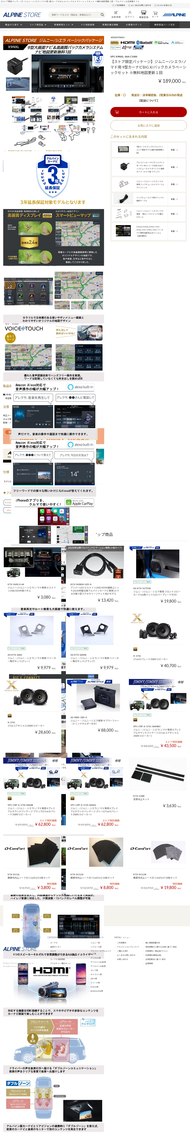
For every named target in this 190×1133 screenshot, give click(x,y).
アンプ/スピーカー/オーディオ (62, 955)
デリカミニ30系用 (98, 966)
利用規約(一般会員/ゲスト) (156, 951)
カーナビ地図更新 (57, 959)
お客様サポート (134, 24)
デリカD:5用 (96, 958)
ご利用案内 (120, 5)
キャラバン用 (96, 974)
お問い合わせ (122, 959)
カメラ (53, 951)
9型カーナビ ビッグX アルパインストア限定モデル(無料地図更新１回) (150, 150)
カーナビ (54, 943)
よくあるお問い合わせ (141, 5)
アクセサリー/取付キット (60, 963)
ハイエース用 (96, 947)
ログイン (130, 14)
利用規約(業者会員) (153, 955)
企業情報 (149, 963)
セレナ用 (94, 970)
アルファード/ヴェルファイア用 (101, 952)
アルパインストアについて (128, 947)
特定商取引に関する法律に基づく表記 (161, 947)
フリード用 (95, 983)
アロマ (53, 967)
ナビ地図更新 (88, 24)
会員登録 (116, 14)
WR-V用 (94, 978)
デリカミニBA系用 (98, 962)
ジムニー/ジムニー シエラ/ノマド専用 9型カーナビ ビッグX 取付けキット (150, 214)
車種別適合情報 (110, 24)
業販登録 (144, 15)
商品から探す (12, 24)
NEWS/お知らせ (164, 5)
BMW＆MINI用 (97, 991)
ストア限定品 (37, 24)
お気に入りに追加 (149, 125)
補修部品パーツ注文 (164, 24)
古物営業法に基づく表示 (155, 959)
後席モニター (55, 947)
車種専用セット (62, 24)
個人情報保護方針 (152, 943)
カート (155, 14)
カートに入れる (148, 112)
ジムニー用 (95, 943)
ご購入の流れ (122, 951)
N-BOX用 (94, 987)
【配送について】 (149, 100)
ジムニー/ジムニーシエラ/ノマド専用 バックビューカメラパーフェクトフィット (150, 184)
